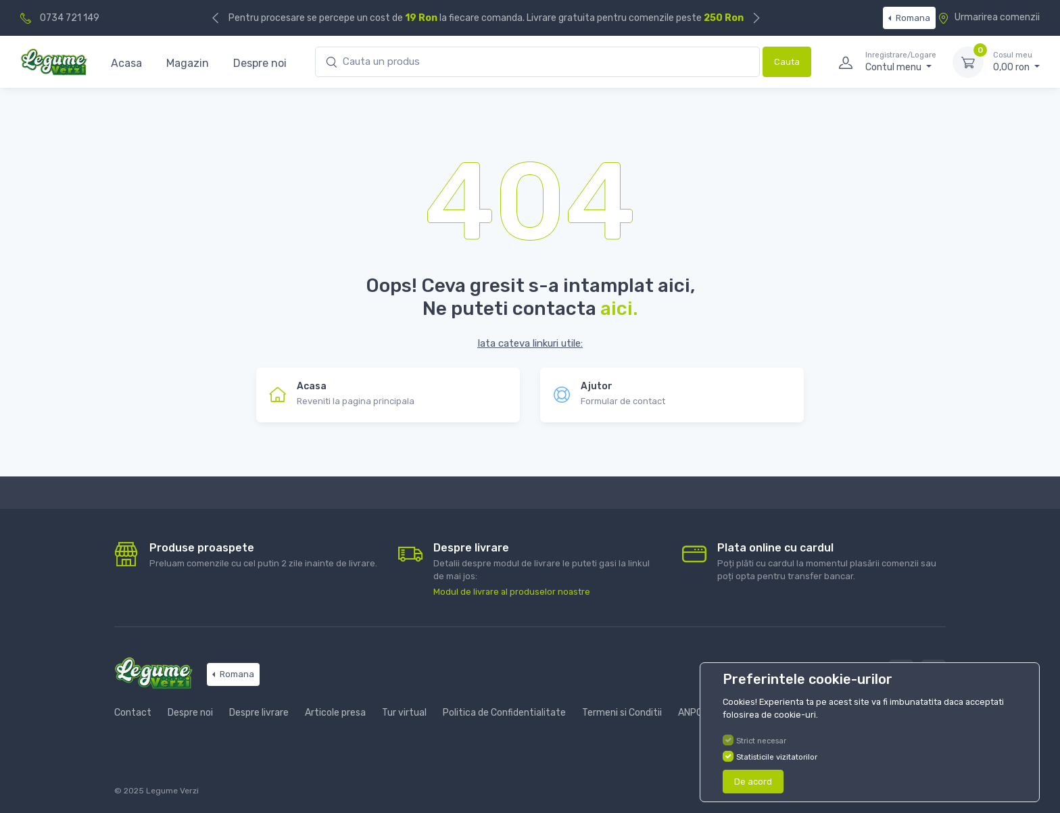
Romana (912, 18)
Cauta (787, 62)
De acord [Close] (753, 782)
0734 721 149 (69, 18)
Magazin (187, 63)
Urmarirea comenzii (989, 17)
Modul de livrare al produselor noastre (511, 592)
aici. (618, 308)
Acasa (126, 63)
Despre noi (260, 63)
